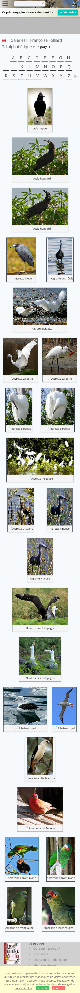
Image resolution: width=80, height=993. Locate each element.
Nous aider (40, 954)
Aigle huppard (42, 178)
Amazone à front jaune (19, 928)
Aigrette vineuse (60, 528)
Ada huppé (40, 128)
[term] (26, 4)
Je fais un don (67, 12)
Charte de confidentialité (50, 960)
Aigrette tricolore (22, 528)
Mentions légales (44, 965)
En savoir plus (23, 988)
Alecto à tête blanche (42, 778)
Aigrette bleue (23, 278)
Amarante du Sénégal (42, 828)
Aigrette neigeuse (42, 478)
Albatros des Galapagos (40, 628)
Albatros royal (27, 728)
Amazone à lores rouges (58, 928)
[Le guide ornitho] (12, 952)
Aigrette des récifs (62, 278)
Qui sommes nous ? (46, 948)
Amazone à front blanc (22, 878)
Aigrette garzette (42, 328)
